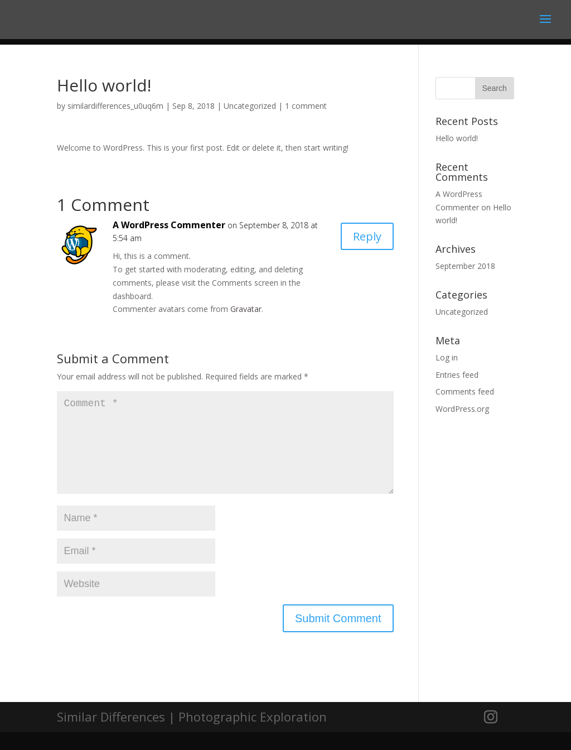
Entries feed (456, 374)
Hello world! (456, 138)
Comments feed (464, 391)
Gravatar (246, 309)
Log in (446, 357)
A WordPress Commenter (169, 225)
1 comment (306, 105)
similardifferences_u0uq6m (115, 105)
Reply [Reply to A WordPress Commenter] (367, 236)
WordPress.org (462, 408)
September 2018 (465, 266)
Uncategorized (250, 105)
